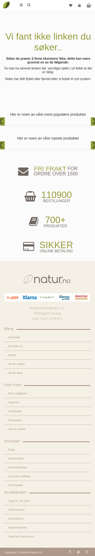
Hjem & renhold (17, 429)
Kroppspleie (14, 420)
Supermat (13, 402)
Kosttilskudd (15, 411)
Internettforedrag (17, 467)
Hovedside (14, 337)
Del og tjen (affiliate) (19, 476)
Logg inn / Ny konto (19, 500)
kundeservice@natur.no (47, 308)
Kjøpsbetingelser (17, 527)
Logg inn (80, 7)
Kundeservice (15, 518)
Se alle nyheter (16, 364)
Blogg (11, 449)
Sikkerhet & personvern (21, 536)
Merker (12, 355)
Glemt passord (16, 509)
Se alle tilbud (15, 372)
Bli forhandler (15, 485)
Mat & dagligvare (17, 393)
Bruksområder (16, 458)
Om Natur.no (15, 346)
